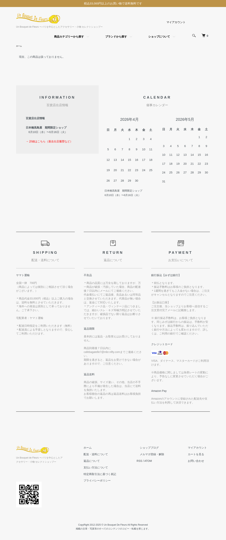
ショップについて (159, 36)
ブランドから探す (116, 36)
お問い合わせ (199, 461)
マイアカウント (175, 22)
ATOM (160, 461)
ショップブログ (158, 448)
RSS (152, 461)
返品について (107, 461)
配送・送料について (111, 454)
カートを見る (199, 454)
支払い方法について (111, 468)
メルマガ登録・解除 (161, 454)
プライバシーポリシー (112, 481)
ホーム (19, 46)
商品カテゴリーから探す (69, 36)
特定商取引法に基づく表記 (115, 474)
